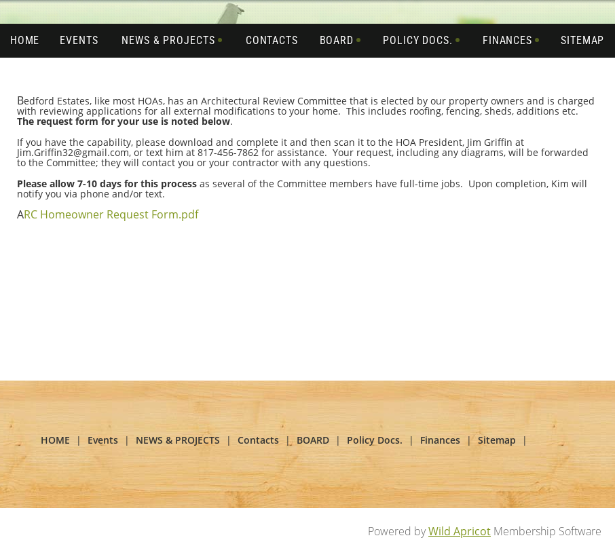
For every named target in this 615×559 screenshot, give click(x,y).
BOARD (313, 439)
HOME (55, 439)
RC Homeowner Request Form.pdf (111, 214)
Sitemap (497, 439)
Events (103, 439)
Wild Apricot (459, 531)
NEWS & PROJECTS (178, 439)
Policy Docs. (375, 439)
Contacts (258, 439)
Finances (440, 439)
